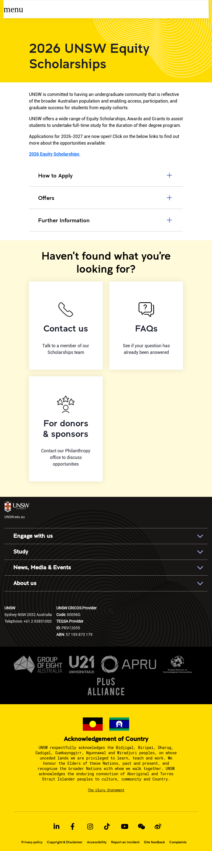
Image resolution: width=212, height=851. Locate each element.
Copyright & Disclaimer (65, 842)
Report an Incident (125, 842)
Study (20, 552)
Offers (106, 197)
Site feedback (154, 842)
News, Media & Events (42, 567)
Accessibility (97, 842)
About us (24, 583)
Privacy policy (32, 842)
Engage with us (33, 536)
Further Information (106, 220)
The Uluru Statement (106, 790)
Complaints (178, 842)
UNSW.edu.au (16, 510)
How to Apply (106, 175)
